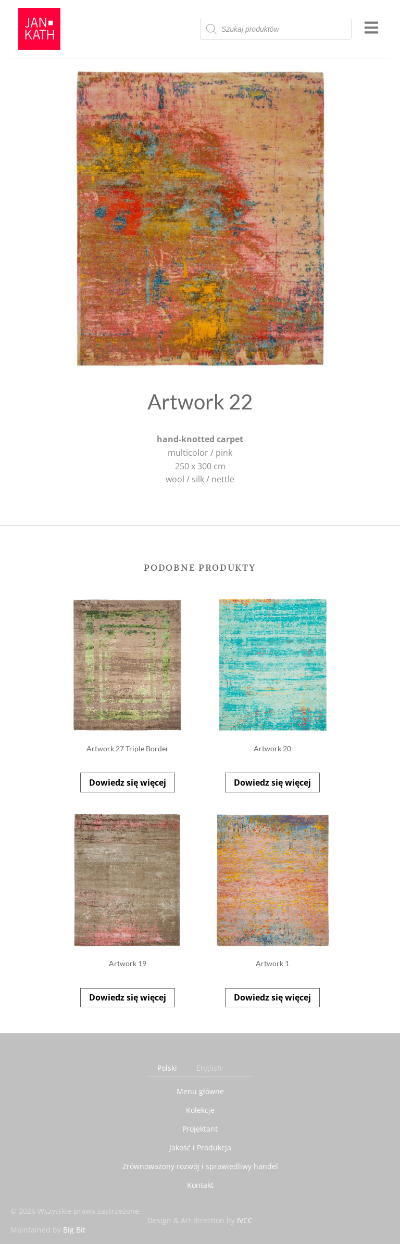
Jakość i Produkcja (200, 1147)
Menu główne (200, 1091)
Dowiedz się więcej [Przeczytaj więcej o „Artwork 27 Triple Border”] (127, 782)
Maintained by (47, 1230)
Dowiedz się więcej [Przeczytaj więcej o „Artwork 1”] (272, 997)
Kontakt (200, 1185)
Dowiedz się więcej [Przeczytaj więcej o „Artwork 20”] (272, 782)
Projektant (200, 1129)
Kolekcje (200, 1110)
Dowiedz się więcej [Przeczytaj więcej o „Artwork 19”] (127, 997)
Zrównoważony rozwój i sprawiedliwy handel (200, 1166)
